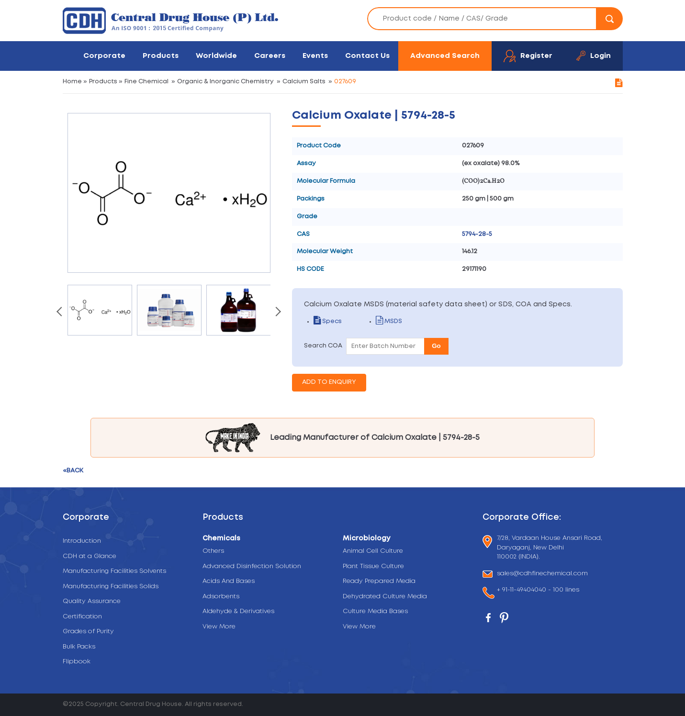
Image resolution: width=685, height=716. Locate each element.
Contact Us (367, 55)
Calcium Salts (304, 81)
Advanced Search (445, 55)
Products (161, 55)
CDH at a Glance (89, 556)
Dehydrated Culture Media (385, 596)
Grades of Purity (88, 631)
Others (213, 551)
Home (72, 81)
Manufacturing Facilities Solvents (114, 571)
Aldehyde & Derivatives (238, 611)
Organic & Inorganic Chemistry (225, 81)
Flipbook (76, 662)
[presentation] (60, 312)
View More (219, 627)
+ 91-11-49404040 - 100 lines (538, 591)
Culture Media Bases (375, 611)
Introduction (82, 541)
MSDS (389, 321)
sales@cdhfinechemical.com (542, 574)
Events (315, 55)
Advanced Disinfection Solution (251, 566)
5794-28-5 (477, 234)
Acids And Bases (228, 581)
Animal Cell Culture (373, 551)
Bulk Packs (79, 647)
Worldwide (216, 55)
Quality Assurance (92, 601)
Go (436, 345)
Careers (269, 55)
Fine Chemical (146, 81)
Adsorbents (220, 596)
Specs (328, 321)
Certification (82, 617)
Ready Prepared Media (379, 581)
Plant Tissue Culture (373, 566)
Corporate (104, 55)
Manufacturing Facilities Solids (110, 586)
